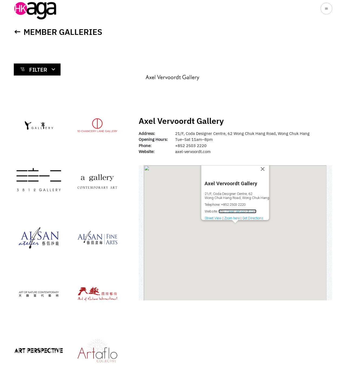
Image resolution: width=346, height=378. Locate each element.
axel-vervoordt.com (193, 151)
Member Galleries (63, 31)
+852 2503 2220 (191, 145)
